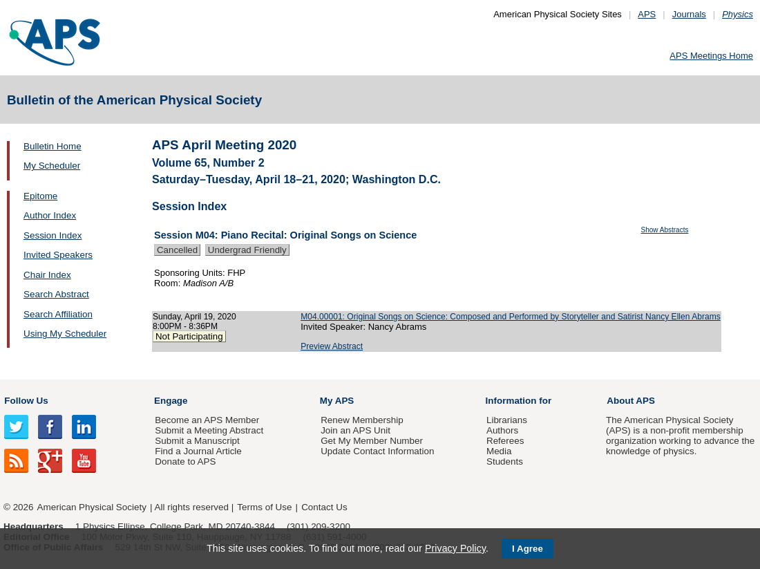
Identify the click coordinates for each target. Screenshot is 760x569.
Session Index (52, 235)
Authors (502, 430)
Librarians (506, 420)
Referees (505, 441)
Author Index (49, 215)
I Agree (527, 548)
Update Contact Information (377, 451)
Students (504, 461)
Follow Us (26, 400)
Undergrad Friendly (247, 250)
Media (499, 451)
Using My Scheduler (64, 333)
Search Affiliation (58, 314)
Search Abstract (56, 294)
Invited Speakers (58, 255)
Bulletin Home (52, 146)
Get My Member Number (372, 441)
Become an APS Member (207, 420)
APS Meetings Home (711, 55)
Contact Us (324, 507)
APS (647, 14)
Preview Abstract (332, 346)
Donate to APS (185, 461)
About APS (631, 400)
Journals (689, 14)
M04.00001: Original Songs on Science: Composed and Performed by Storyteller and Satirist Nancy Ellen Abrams (511, 316)
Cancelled (177, 250)
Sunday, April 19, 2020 (194, 316)
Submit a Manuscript (197, 441)
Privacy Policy (455, 548)
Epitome (40, 196)
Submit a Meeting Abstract (209, 430)
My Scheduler (51, 165)
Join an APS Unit (355, 430)
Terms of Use (264, 507)
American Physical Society (91, 507)
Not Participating (189, 336)
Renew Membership (362, 420)
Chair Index (47, 275)
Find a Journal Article (198, 451)
